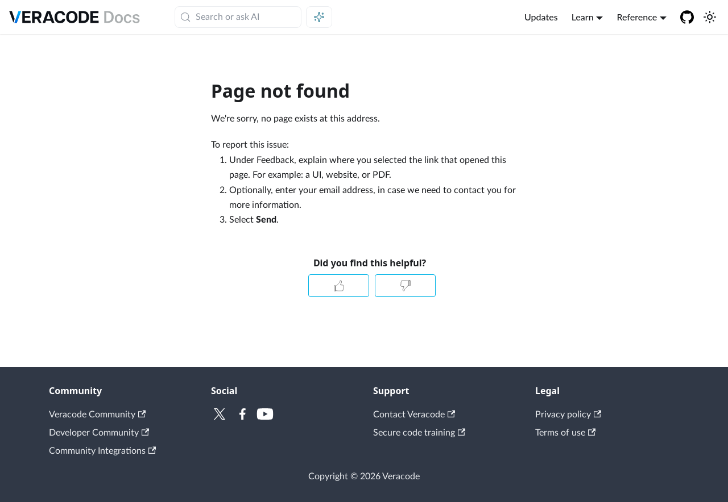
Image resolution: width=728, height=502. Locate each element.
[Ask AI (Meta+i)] (319, 17)
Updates (541, 16)
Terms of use (565, 432)
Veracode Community (97, 414)
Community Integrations (102, 450)
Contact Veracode (414, 414)
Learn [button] (583, 16)
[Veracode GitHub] (687, 17)
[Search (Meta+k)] (238, 17)
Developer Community (99, 432)
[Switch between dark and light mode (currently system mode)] (710, 17)
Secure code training (419, 432)
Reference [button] (637, 16)
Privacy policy (568, 414)
